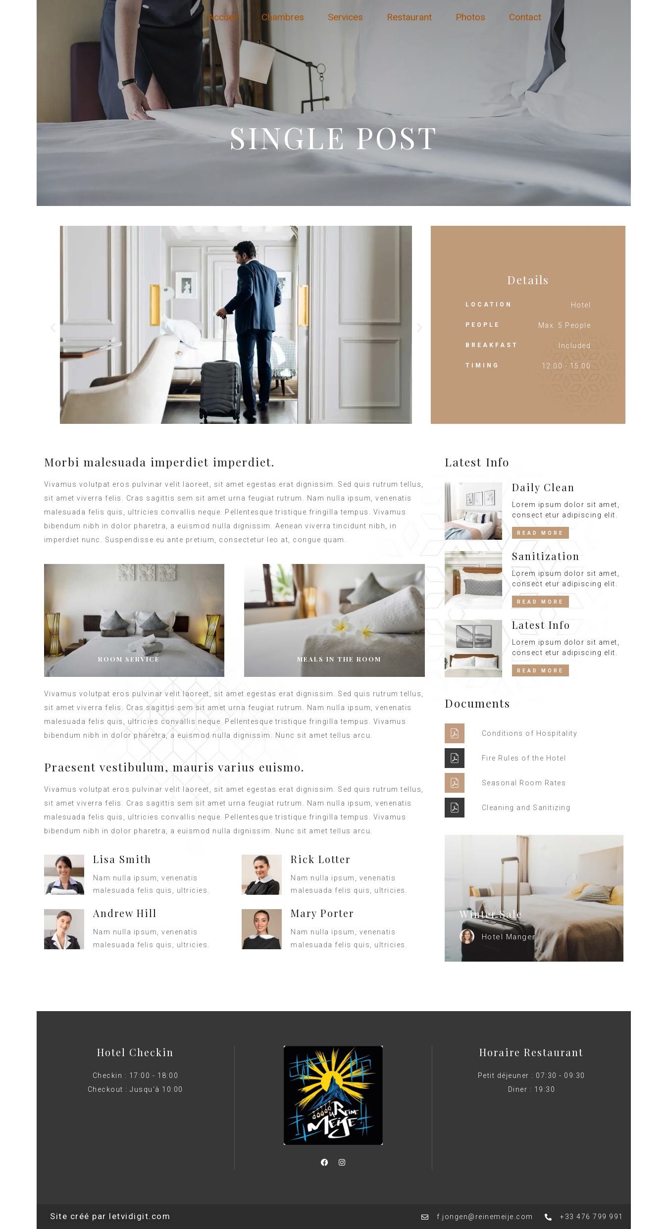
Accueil (223, 17)
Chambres (282, 17)
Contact (525, 17)
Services (345, 17)
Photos (470, 17)
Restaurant (409, 17)
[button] (53, 327)
